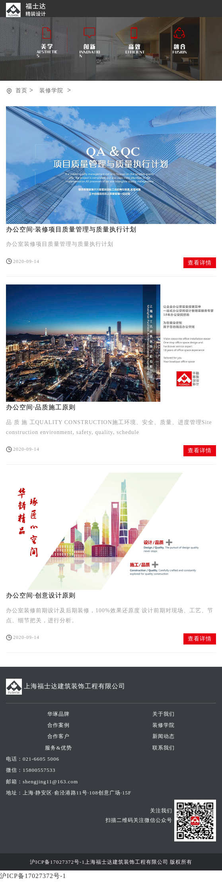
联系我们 (163, 748)
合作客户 (58, 736)
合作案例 (58, 725)
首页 (21, 90)
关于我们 (163, 714)
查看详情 (200, 263)
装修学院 (51, 90)
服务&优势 (58, 748)
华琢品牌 (58, 714)
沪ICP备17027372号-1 (57, 862)
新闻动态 (163, 736)
